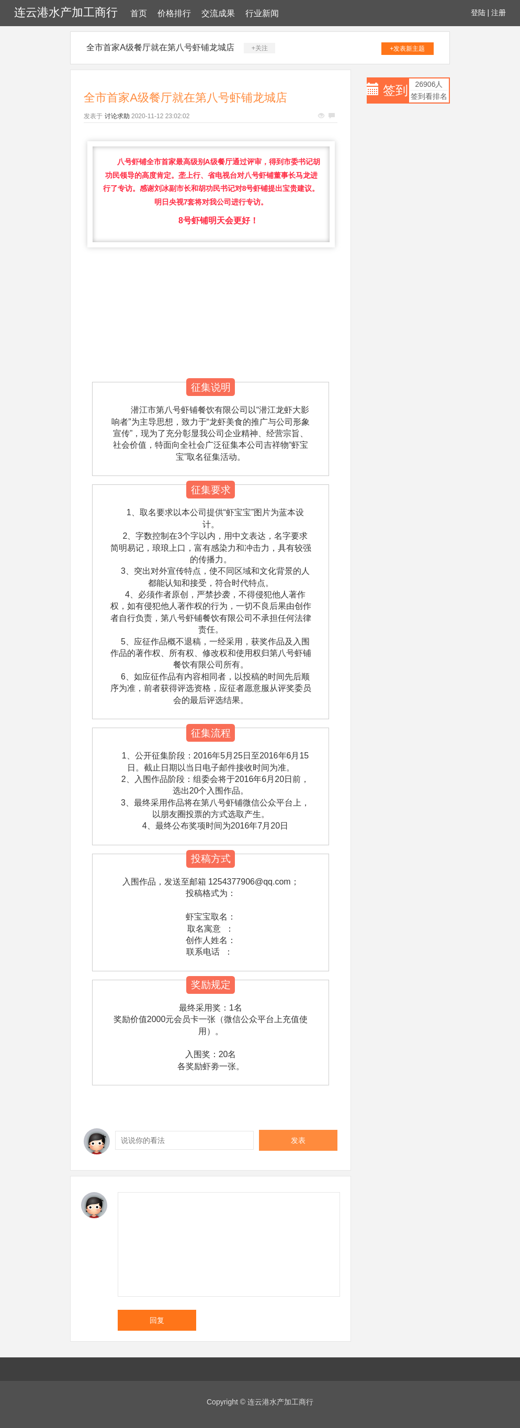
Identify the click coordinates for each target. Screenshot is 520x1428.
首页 (138, 13)
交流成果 (218, 13)
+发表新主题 (407, 48)
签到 (395, 90)
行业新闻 (262, 13)
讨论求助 (117, 116)
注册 (498, 12)
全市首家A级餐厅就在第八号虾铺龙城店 (160, 47)
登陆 (478, 12)
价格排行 (174, 13)
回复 (157, 1320)
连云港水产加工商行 (66, 12)
